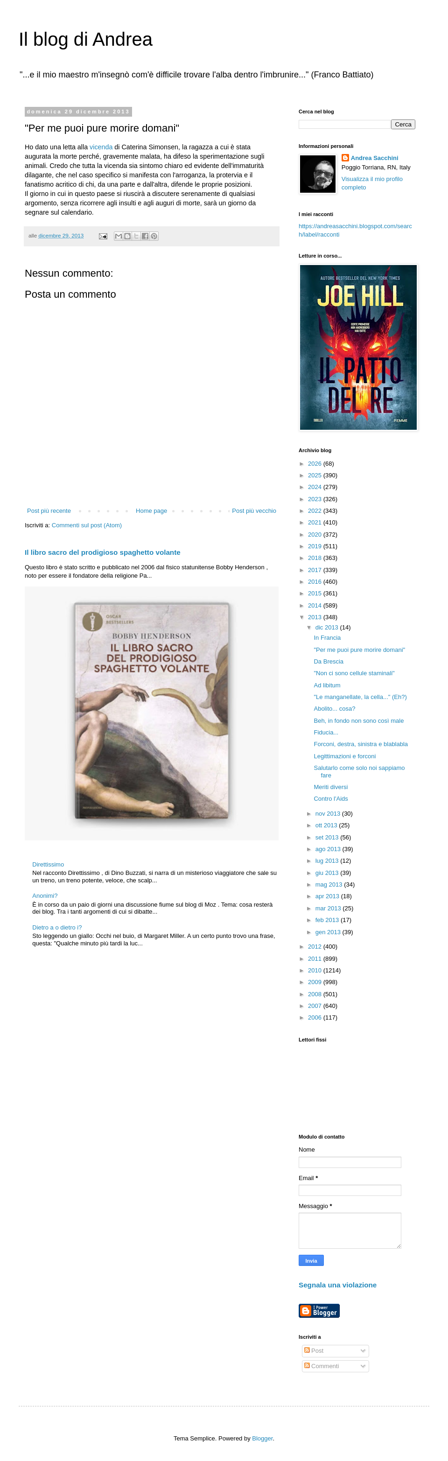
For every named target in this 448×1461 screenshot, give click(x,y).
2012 (315, 946)
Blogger (262, 1438)
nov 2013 (328, 813)
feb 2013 (328, 919)
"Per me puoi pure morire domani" (359, 649)
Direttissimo (48, 864)
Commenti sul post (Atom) (87, 525)
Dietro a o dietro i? (57, 927)
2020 (315, 534)
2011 (315, 958)
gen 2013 (329, 932)
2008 (315, 994)
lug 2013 (328, 860)
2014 (315, 605)
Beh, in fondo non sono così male (359, 720)
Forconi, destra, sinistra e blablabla (361, 744)
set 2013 (328, 837)
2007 (315, 1005)
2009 (315, 982)
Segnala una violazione (338, 1285)
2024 (315, 486)
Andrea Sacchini (375, 157)
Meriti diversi (331, 786)
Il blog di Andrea (86, 39)
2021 (315, 522)
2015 (315, 593)
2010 (315, 970)
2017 (315, 569)
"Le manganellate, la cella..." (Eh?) (360, 696)
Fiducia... (326, 732)
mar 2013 (329, 908)
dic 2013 (327, 627)
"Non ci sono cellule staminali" (354, 673)
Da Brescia (328, 661)
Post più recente (49, 510)
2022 (315, 510)
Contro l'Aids (331, 798)
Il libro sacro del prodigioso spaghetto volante (103, 552)
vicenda (101, 147)
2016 (315, 581)
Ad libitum (327, 685)
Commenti (321, 1366)
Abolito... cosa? (334, 708)
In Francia (327, 637)
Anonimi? (44, 895)
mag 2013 (329, 884)
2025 (315, 475)
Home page (151, 510)
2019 (315, 546)
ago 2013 (329, 849)
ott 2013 (327, 825)
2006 (315, 1017)
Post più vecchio (254, 510)
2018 (315, 557)
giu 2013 (328, 872)
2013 (315, 617)
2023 (315, 499)
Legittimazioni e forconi (345, 756)
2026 (315, 463)
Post (314, 1350)
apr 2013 (328, 896)
